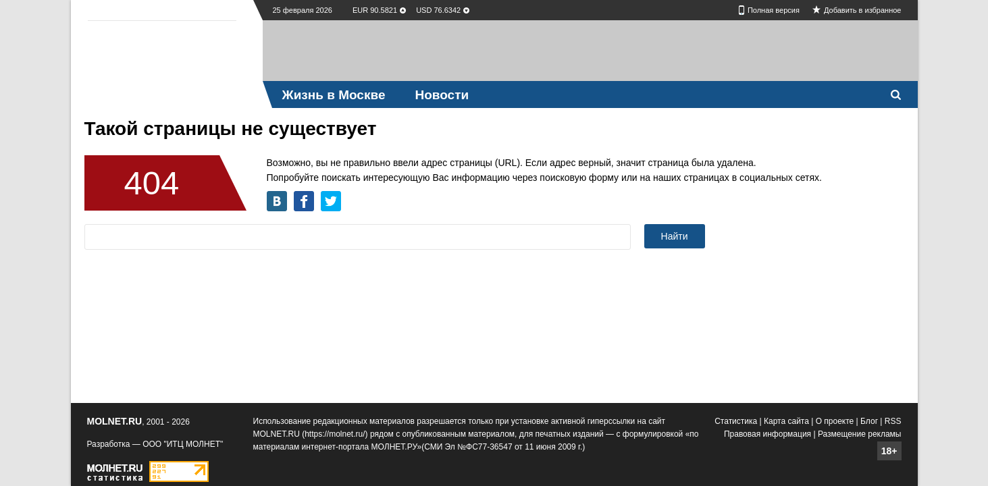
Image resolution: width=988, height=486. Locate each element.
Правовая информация (767, 434)
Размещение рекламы (860, 434)
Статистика (735, 421)
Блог (869, 421)
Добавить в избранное (863, 10)
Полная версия (774, 10)
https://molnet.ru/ (335, 434)
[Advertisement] (590, 50)
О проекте (835, 421)
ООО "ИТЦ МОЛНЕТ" (182, 444)
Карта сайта (786, 421)
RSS (893, 421)
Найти (674, 236)
